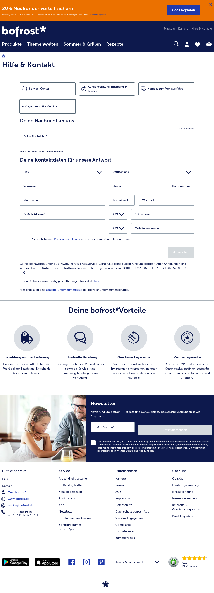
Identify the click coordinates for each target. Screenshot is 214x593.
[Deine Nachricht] (107, 140)
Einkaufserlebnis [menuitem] (182, 487)
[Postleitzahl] (122, 200)
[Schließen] (210, 4)
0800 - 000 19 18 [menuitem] (17, 507)
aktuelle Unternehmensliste (64, 290)
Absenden (181, 252)
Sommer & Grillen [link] (82, 44)
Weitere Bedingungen (98, 15)
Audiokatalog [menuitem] (67, 494)
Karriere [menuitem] (183, 28)
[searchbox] (131, 44)
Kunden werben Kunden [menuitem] (75, 514)
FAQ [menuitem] (5, 474)
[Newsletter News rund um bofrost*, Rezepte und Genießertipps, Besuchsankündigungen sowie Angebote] (150, 427)
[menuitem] (12, 46)
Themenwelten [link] (42, 44)
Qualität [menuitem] (177, 474)
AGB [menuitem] (118, 487)
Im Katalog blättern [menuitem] (71, 481)
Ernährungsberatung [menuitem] (185, 481)
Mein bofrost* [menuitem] (14, 487)
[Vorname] (62, 186)
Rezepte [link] (114, 44)
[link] (33, 31)
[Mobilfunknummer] (162, 228)
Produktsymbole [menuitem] (183, 512)
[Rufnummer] (162, 214)
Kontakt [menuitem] (7, 481)
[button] (183, 10)
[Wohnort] (166, 200)
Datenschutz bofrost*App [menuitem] (132, 507)
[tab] (186, 44)
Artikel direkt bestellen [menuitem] (73, 474)
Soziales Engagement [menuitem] (129, 514)
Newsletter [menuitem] (66, 507)
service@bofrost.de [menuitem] (17, 500)
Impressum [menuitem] (122, 494)
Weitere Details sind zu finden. (135, 448)
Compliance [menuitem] (123, 520)
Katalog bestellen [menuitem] (70, 487)
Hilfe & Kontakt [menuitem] (202, 28)
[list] (107, 352)
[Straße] (136, 186)
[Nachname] (62, 200)
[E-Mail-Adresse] (62, 214)
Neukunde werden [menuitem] (184, 494)
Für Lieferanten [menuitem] (125, 527)
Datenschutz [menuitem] (123, 500)
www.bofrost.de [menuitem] (15, 494)
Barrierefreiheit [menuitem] (125, 533)
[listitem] (27, 352)
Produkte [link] (12, 44)
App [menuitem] (61, 500)
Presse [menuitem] (119, 481)
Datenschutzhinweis (67, 239)
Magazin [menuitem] (169, 28)
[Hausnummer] (181, 186)
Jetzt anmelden (194, 427)
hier (96, 281)
